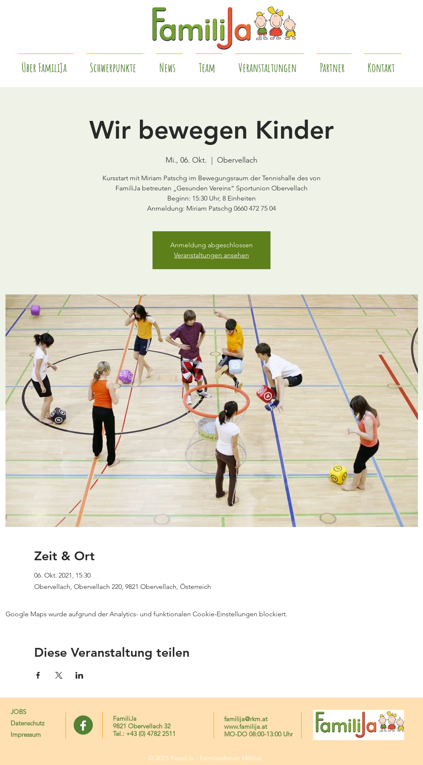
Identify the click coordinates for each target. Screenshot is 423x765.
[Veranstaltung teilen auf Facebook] (38, 675)
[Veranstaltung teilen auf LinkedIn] (79, 675)
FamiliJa (125, 718)
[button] (334, 64)
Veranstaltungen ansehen (211, 255)
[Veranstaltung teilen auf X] (59, 675)
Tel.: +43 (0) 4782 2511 (144, 734)
